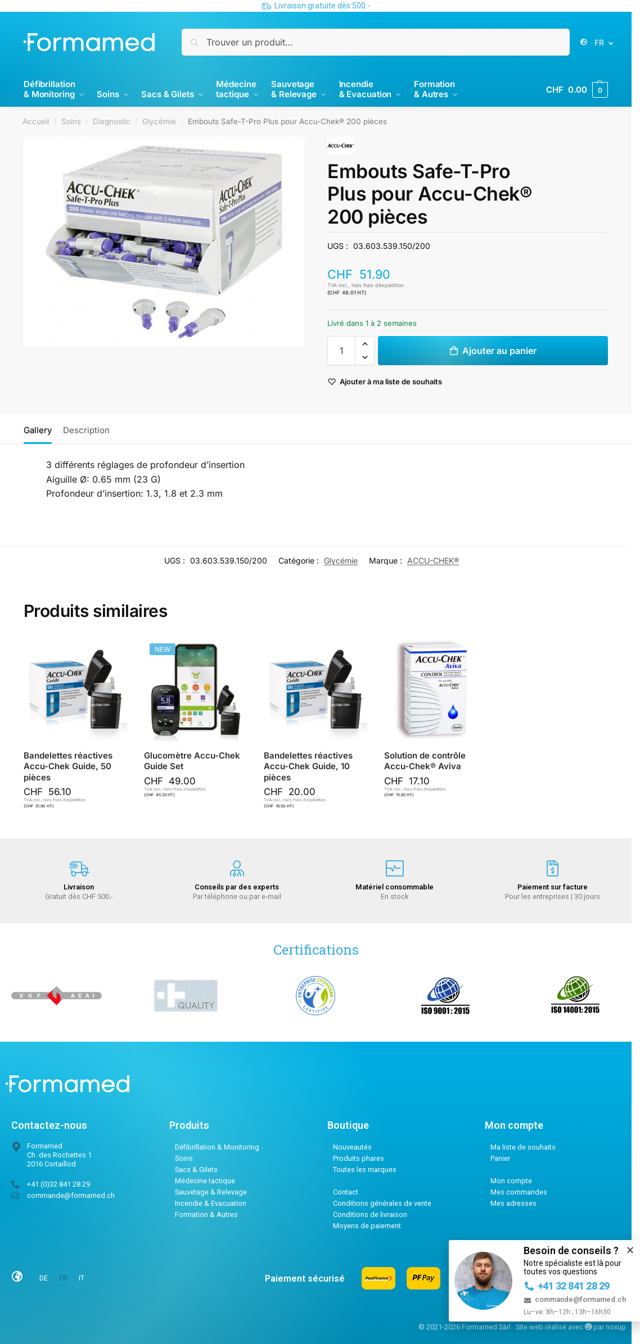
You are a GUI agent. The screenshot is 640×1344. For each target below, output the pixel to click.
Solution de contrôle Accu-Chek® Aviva (425, 761)
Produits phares (358, 1158)
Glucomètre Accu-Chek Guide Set (192, 761)
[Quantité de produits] (341, 350)
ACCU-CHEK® (433, 560)
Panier (500, 1158)
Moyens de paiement (367, 1226)
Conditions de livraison (370, 1214)
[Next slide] (287, 241)
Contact (345, 1192)
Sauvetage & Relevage (211, 1192)
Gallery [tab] (38, 430)
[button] (577, 90)
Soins (71, 121)
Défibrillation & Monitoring (217, 1147)
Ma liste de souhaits (523, 1147)
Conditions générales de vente (382, 1203)
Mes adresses (513, 1203)
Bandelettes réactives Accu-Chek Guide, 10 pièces (308, 766)
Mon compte (511, 1181)
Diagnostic (111, 121)
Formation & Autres (206, 1214)
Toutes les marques (364, 1169)
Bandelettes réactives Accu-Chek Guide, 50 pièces (68, 766)
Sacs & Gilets (196, 1169)
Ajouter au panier (499, 350)
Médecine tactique (205, 1181)
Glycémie (159, 121)
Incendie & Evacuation (210, 1203)
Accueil (35, 121)
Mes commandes (518, 1192)
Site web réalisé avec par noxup (571, 1327)
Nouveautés (352, 1147)
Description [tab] (86, 430)
